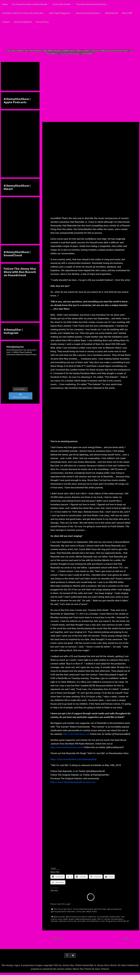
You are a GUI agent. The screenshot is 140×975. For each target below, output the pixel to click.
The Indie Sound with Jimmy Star (91, 4)
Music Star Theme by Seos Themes (91, 969)
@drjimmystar (59, 917)
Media (88, 912)
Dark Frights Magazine (59, 13)
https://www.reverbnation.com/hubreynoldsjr (73, 759)
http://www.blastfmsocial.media (66, 747)
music (102, 921)
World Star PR (111, 13)
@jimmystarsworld (58, 912)
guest (94, 919)
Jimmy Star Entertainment (87, 13)
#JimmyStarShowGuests (83, 909)
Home (5, 4)
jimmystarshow (93, 921)
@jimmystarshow (114, 909)
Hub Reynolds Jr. (117, 919)
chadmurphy (114, 917)
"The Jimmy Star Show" (62, 909)
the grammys (111, 921)
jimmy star (72, 921)
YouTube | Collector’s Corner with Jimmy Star (23, 13)
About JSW (127, 13)
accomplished (103, 917)
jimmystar (82, 921)
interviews (63, 921)
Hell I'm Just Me (103, 919)
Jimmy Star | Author (62, 4)
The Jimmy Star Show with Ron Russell (29, 4)
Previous (58, 938)
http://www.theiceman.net (76, 734)
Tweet (53, 868)
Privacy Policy (42, 22)
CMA (123, 917)
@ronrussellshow (89, 917)
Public (94, 912)
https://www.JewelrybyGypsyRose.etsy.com (73, 782)
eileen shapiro (68, 919)
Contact (6, 22)
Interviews (71, 912)
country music (56, 919)
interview (54, 921)
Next (126, 938)
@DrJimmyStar (100, 909)
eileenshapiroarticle (83, 919)
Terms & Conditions (23, 22)
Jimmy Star (80, 912)
